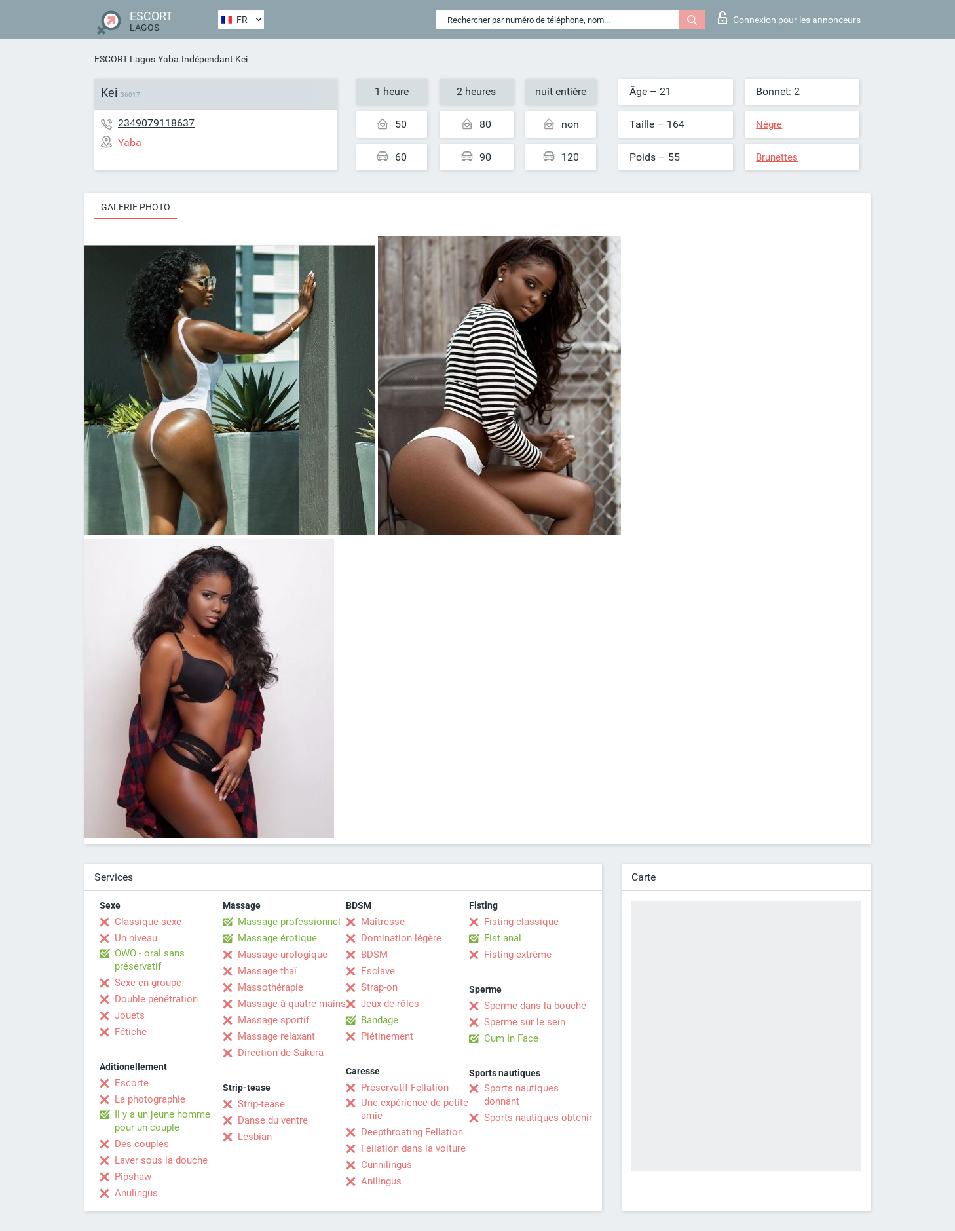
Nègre (769, 124)
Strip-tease (261, 1104)
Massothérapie (270, 987)
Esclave (378, 971)
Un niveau (136, 938)
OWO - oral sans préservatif (150, 959)
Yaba (168, 59)
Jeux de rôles (390, 1004)
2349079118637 (156, 123)
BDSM (374, 954)
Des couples (142, 1144)
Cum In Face (511, 1038)
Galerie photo (135, 207)
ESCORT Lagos (124, 59)
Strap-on (379, 987)
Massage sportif (273, 1020)
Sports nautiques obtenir (538, 1118)
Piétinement (387, 1036)
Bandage (379, 1020)
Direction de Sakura (281, 1053)
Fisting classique (521, 922)
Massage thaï (267, 971)
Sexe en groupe (148, 983)
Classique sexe (148, 922)
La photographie (150, 1099)
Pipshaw (133, 1177)
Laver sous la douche (161, 1160)
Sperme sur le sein (524, 1022)
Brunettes (777, 157)
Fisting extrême (518, 954)
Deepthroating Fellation (412, 1132)
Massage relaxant (276, 1036)
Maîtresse (383, 922)
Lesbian (255, 1137)
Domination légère (401, 938)
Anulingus (136, 1193)
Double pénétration (156, 999)
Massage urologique (283, 954)
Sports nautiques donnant (521, 1094)
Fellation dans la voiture (413, 1148)
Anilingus (381, 1181)
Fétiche (131, 1032)
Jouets (130, 1015)
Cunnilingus (386, 1165)
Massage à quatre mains (292, 1004)
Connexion (789, 17)
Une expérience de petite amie (414, 1109)
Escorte (132, 1083)
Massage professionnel (289, 922)
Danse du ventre (273, 1120)
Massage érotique (277, 938)
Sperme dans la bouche (535, 1006)
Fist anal (502, 938)
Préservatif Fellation (405, 1087)
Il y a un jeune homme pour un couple (162, 1120)
